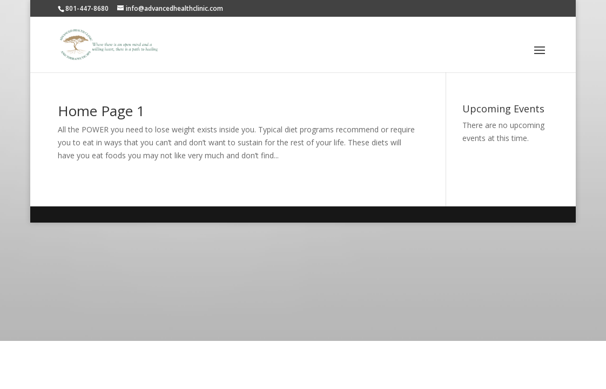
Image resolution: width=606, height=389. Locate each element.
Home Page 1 (101, 110)
